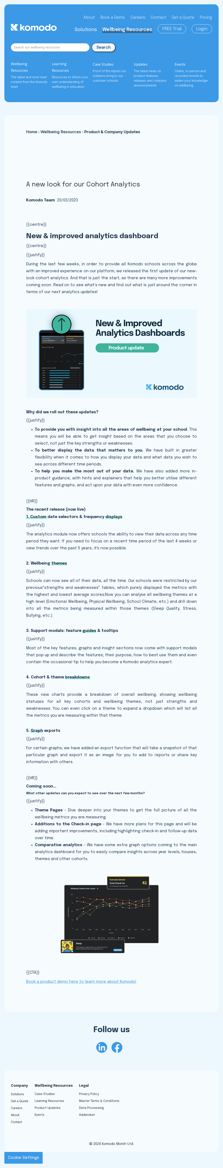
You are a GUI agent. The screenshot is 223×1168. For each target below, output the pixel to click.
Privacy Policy (89, 1094)
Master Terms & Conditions (99, 1101)
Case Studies (45, 1094)
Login (202, 29)
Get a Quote (183, 18)
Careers (137, 18)
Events (39, 1114)
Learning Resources (49, 1101)
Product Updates (48, 1108)
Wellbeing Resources (127, 29)
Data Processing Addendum (91, 1111)
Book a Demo (112, 18)
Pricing (206, 18)
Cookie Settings (23, 1158)
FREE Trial (172, 29)
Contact (158, 18)
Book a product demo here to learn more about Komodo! (81, 982)
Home (31, 132)
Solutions (86, 29)
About (89, 18)
